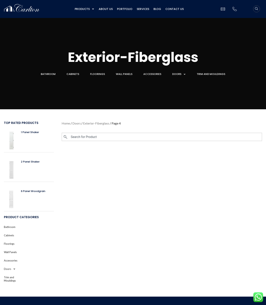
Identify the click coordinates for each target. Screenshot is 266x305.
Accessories (152, 74)
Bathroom (48, 74)
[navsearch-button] (256, 8)
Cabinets (72, 74)
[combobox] (162, 137)
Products (84, 9)
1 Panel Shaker (30, 132)
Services (143, 9)
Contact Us (174, 9)
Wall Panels (124, 74)
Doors (179, 74)
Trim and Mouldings (211, 74)
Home (66, 123)
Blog (157, 9)
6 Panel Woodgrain (33, 191)
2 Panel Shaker (30, 162)
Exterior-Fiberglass (96, 123)
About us (106, 9)
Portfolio (124, 9)
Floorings (97, 74)
